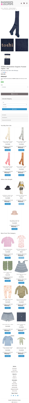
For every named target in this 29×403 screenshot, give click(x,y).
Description (4, 114)
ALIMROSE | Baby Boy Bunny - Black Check (21, 196)
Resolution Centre (14, 371)
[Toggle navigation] (26, 3)
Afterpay (14, 382)
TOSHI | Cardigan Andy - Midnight (21, 325)
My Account (14, 368)
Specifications (4, 117)
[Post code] (14, 107)
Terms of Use (14, 390)
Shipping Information (14, 389)
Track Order (14, 370)
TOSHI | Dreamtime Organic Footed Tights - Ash (21, 142)
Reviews (6, 120)
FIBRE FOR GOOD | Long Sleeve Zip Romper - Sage (21, 348)
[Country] (14, 105)
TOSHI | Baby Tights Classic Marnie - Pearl (8, 300)
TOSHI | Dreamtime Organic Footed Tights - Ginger (21, 167)
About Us (14, 376)
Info (10, 147)
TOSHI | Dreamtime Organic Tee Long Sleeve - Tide (8, 348)
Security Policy (14, 387)
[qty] (14, 102)
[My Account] (21, 3)
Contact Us (14, 377)
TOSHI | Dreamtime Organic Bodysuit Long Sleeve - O (21, 300)
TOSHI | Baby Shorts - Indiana (7, 324)
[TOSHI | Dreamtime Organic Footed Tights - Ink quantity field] (14, 91)
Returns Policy (14, 385)
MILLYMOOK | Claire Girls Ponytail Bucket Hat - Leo (14, 221)
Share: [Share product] (3, 72)
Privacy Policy (14, 383)
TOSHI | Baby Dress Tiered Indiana (21, 275)
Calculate (14, 109)
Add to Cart (14, 94)
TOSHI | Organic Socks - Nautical (7, 273)
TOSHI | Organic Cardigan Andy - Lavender (7, 250)
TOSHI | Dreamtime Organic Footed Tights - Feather (8, 142)
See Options (7, 175)
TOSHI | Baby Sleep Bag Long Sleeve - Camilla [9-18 (21, 250)
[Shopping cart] (24, 3)
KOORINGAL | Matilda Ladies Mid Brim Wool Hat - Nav (7, 196)
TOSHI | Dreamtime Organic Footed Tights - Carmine (8, 167)
